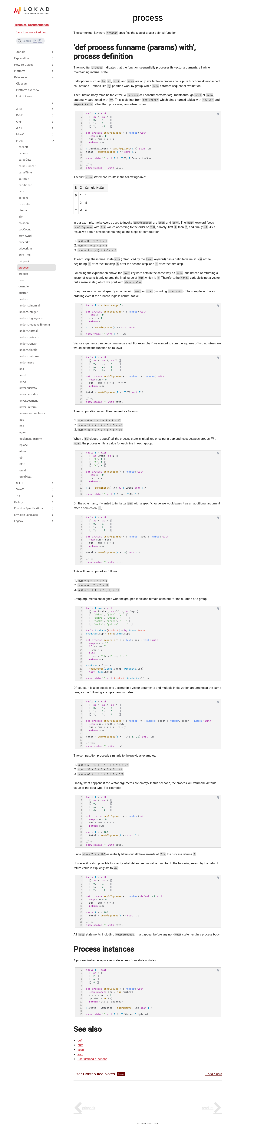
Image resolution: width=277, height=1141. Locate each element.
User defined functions (92, 1059)
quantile (23, 286)
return (22, 451)
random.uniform (28, 356)
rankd (21, 375)
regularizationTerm (30, 438)
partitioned (25, 185)
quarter (23, 293)
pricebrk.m (25, 248)
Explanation (34, 58)
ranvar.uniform (27, 407)
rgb (20, 457)
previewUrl (25, 236)
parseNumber (26, 166)
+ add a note (213, 1074)
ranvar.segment (28, 400)
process (23, 267)
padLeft (23, 147)
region (22, 432)
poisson (23, 223)
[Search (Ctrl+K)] (30, 41)
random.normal (28, 331)
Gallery (34, 502)
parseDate (24, 159)
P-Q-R (35, 140)
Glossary (21, 83)
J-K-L (35, 128)
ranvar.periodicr (28, 394)
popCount (24, 229)
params (23, 153)
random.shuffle (27, 350)
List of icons (24, 96)
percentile (24, 204)
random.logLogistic (30, 318)
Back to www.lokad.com (31, 32)
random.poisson (28, 337)
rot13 (21, 464)
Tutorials (34, 52)
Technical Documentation (31, 25)
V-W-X (35, 489)
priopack (23, 261)
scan (80, 1050)
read (21, 426)
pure (21, 280)
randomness (26, 362)
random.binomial (29, 305)
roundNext (24, 476)
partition (23, 178)
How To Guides (34, 64)
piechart (23, 210)
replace (23, 445)
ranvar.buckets (27, 388)
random (23, 299)
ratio (21, 419)
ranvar (22, 381)
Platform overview (27, 90)
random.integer (28, 312)
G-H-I (35, 121)
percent (23, 197)
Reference (34, 77)
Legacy (34, 521)
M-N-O (35, 134)
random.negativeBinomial (34, 324)
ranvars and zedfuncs (31, 413)
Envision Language (34, 514)
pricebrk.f (24, 242)
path (21, 191)
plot (20, 217)
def (79, 1040)
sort (80, 1054)
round (22, 470)
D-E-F (35, 115)
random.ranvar (27, 343)
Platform (34, 71)
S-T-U (35, 483)
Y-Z (35, 495)
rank (21, 369)
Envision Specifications (34, 508)
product (23, 274)
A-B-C (35, 109)
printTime (24, 254)
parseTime (25, 172)
